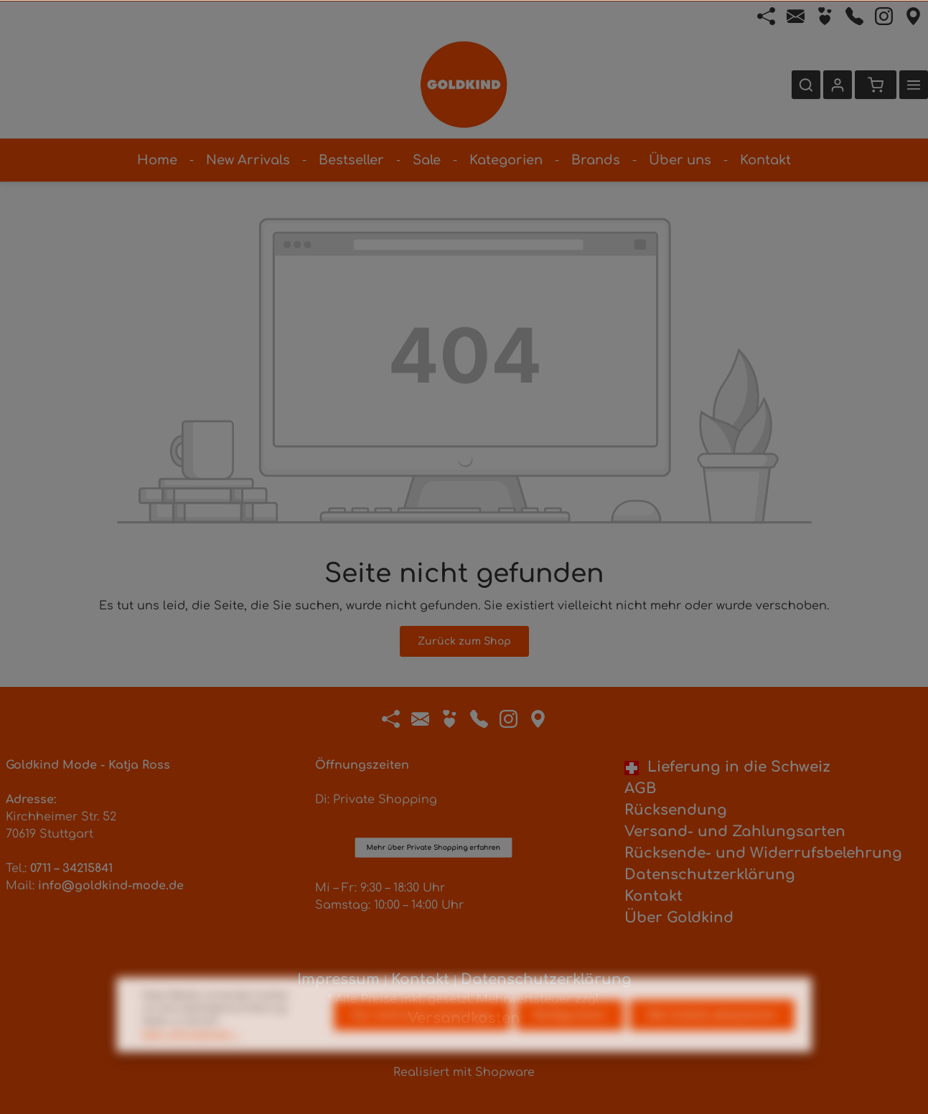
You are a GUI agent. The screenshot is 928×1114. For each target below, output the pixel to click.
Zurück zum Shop (464, 641)
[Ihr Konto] (837, 84)
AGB (640, 788)
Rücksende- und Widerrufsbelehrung (763, 853)
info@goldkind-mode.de (111, 885)
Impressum (338, 979)
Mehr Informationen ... (191, 1057)
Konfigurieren (570, 1037)
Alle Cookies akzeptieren (712, 1037)
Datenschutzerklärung (709, 874)
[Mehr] (913, 84)
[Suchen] (806, 84)
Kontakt (653, 896)
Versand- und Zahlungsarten (734, 831)
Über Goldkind (679, 917)
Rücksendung (675, 810)
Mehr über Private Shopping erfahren (433, 785)
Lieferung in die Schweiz (727, 767)
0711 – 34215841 (71, 868)
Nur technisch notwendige (422, 1037)
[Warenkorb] (875, 84)
